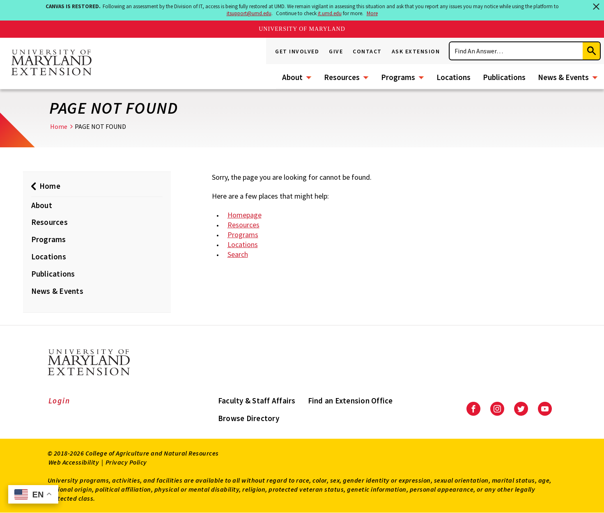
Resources (342, 77)
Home (58, 126)
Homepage (244, 215)
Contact (367, 51)
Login (59, 400)
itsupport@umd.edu (249, 13)
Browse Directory (248, 418)
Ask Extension (416, 51)
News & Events (563, 77)
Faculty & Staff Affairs (257, 400)
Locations (453, 77)
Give (336, 51)
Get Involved (297, 51)
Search (237, 254)
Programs (398, 77)
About (292, 77)
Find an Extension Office (350, 400)
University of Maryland (302, 29)
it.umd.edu (330, 13)
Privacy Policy (126, 462)
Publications (504, 77)
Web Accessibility (73, 462)
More (372, 13)
